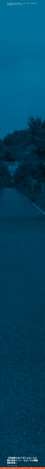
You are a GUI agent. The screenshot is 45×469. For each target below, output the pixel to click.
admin (9, 465)
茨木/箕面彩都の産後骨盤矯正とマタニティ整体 (18, 3)
